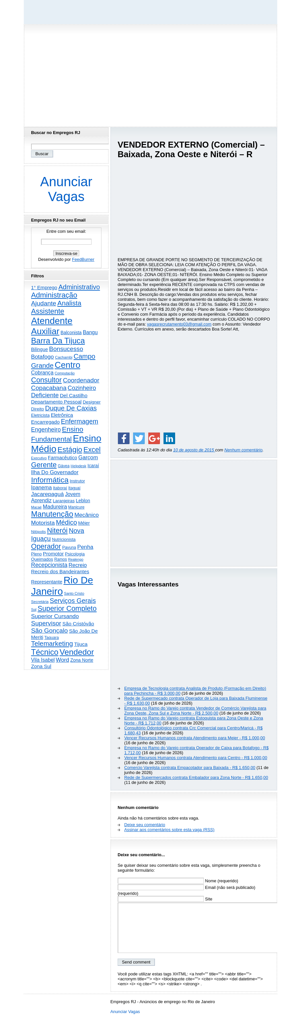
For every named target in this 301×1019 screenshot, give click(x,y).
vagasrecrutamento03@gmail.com (179, 324)
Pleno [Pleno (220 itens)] (36, 554)
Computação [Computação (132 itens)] (64, 373)
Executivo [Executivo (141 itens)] (39, 458)
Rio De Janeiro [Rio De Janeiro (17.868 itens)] (62, 586)
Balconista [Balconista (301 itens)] (71, 332)
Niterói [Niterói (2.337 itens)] (57, 530)
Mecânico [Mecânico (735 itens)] (86, 514)
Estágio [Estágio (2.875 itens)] (69, 449)
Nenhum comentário (243, 449)
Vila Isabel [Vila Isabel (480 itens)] (43, 660)
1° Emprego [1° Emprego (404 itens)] (44, 287)
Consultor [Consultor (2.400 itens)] (46, 380)
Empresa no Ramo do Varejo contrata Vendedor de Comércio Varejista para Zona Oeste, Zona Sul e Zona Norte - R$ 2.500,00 (195, 711)
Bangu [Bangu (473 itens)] (90, 332)
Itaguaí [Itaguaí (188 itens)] (74, 488)
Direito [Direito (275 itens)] (37, 408)
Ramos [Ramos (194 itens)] (60, 559)
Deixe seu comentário (144, 824)
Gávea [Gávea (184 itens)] (63, 466)
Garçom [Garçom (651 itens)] (88, 457)
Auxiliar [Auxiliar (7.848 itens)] (45, 331)
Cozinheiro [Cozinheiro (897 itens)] (82, 388)
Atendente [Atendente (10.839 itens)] (51, 321)
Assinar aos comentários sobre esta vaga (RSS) (169, 829)
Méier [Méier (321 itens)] (84, 523)
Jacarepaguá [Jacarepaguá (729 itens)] (47, 494)
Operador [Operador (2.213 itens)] (46, 546)
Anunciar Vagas (66, 189)
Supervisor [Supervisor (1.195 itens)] (46, 623)
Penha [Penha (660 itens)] (85, 547)
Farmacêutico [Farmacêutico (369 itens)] (62, 457)
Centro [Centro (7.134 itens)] (67, 364)
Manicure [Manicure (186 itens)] (76, 507)
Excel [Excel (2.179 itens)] (91, 450)
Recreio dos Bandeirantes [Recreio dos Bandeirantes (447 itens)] (60, 571)
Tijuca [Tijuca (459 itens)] (80, 644)
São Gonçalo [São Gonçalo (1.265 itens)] (49, 630)
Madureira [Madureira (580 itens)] (55, 507)
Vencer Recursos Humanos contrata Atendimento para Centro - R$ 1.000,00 (195, 757)
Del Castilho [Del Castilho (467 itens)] (73, 395)
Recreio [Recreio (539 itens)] (77, 565)
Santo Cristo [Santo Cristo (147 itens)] (74, 593)
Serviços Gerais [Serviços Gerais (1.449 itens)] (73, 600)
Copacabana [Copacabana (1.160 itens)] (48, 387)
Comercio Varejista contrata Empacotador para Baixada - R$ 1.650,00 (189, 767)
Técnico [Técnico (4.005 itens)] (44, 652)
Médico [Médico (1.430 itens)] (66, 522)
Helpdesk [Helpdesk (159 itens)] (78, 466)
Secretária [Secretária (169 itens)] (40, 601)
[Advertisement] (150, 73)
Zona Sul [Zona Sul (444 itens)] (41, 666)
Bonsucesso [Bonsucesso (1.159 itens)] (66, 348)
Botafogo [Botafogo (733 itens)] (42, 356)
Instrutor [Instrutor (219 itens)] (77, 481)
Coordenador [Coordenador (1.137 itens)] (81, 380)
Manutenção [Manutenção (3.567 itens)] (52, 514)
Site (165, 898)
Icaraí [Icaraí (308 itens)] (93, 465)
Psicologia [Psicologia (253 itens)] (75, 553)
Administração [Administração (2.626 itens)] (54, 295)
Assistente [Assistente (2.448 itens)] (47, 311)
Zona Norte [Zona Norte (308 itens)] (82, 660)
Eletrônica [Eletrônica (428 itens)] (62, 415)
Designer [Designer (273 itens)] (91, 402)
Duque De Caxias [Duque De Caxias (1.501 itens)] (70, 408)
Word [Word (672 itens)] (62, 660)
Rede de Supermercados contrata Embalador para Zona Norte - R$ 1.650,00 (196, 777)
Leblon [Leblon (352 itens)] (83, 500)
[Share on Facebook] (124, 438)
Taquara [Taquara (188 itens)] (51, 637)
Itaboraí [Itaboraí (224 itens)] (60, 488)
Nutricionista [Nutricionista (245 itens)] (64, 539)
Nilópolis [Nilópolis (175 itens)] (38, 531)
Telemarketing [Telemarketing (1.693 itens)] (52, 643)
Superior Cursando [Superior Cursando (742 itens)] (55, 616)
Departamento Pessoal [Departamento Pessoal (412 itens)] (56, 401)
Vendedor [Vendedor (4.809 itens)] (76, 652)
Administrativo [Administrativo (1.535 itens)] (79, 287)
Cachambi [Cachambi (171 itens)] (64, 357)
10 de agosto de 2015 (194, 449)
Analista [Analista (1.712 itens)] (69, 303)
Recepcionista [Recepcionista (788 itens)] (49, 565)
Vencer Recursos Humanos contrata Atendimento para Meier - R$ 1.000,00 (194, 737)
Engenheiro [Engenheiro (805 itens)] (46, 429)
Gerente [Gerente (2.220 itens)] (43, 465)
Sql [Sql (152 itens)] (33, 610)
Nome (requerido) (178, 880)
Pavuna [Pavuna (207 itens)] (69, 547)
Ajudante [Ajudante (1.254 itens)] (43, 303)
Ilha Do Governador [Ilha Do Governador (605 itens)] (54, 472)
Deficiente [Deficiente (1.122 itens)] (45, 395)
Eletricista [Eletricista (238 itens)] (40, 415)
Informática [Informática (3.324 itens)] (49, 479)
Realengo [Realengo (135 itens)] (75, 559)
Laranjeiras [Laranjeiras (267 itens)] (64, 500)
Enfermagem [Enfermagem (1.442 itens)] (79, 421)
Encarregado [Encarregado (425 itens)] (45, 422)
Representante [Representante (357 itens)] (46, 581)
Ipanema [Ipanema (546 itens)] (41, 487)
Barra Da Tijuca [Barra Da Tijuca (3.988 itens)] (58, 340)
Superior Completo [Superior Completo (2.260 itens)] (67, 609)
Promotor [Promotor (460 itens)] (53, 553)
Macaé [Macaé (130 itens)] (36, 507)
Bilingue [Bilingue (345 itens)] (39, 349)
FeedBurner (83, 259)
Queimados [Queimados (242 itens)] (42, 559)
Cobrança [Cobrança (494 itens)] (42, 372)
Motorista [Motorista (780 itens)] (43, 522)
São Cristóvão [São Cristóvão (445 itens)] (78, 623)
